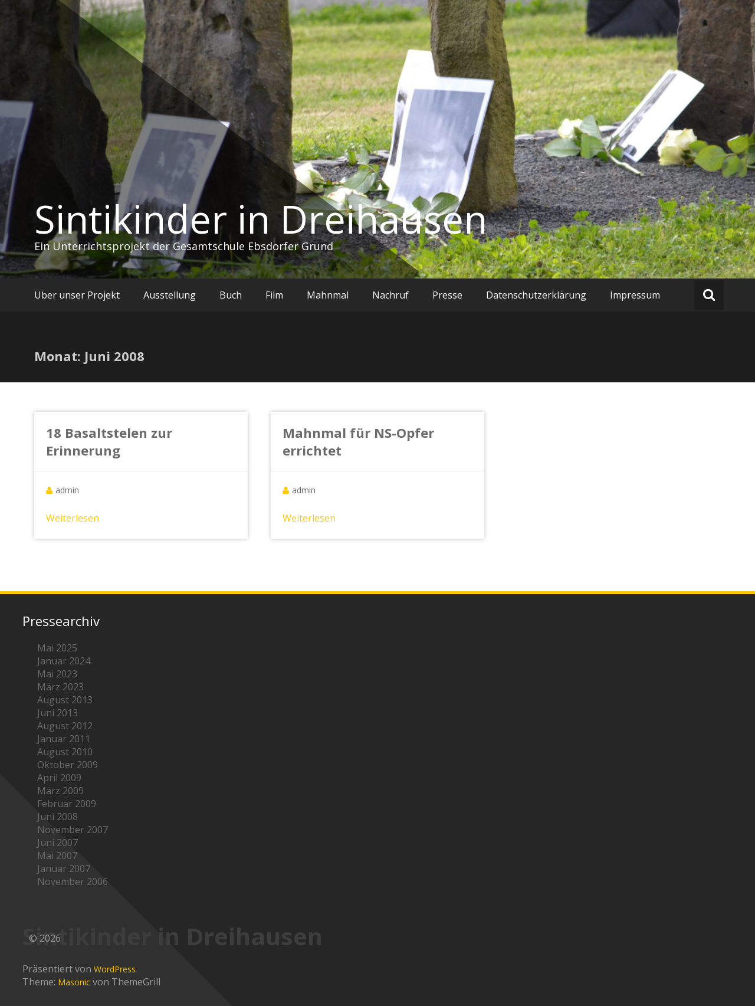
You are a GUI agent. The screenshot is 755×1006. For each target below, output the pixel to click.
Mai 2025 (57, 647)
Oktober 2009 (67, 764)
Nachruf (390, 295)
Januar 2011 (63, 738)
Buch (230, 295)
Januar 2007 (63, 868)
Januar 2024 (63, 660)
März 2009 (60, 790)
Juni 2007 (57, 842)
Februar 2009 (66, 803)
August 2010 (65, 751)
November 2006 (72, 881)
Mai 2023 (57, 673)
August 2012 (65, 725)
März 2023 (60, 686)
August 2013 (65, 699)
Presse (447, 295)
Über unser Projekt (77, 295)
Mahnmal (328, 295)
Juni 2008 (57, 816)
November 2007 (72, 829)
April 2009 (59, 777)
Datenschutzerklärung (536, 295)
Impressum (635, 295)
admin (67, 490)
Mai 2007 (57, 855)
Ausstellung (169, 295)
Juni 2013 (57, 712)
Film (274, 295)
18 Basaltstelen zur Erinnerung (109, 441)
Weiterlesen (72, 518)
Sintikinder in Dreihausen (260, 219)
